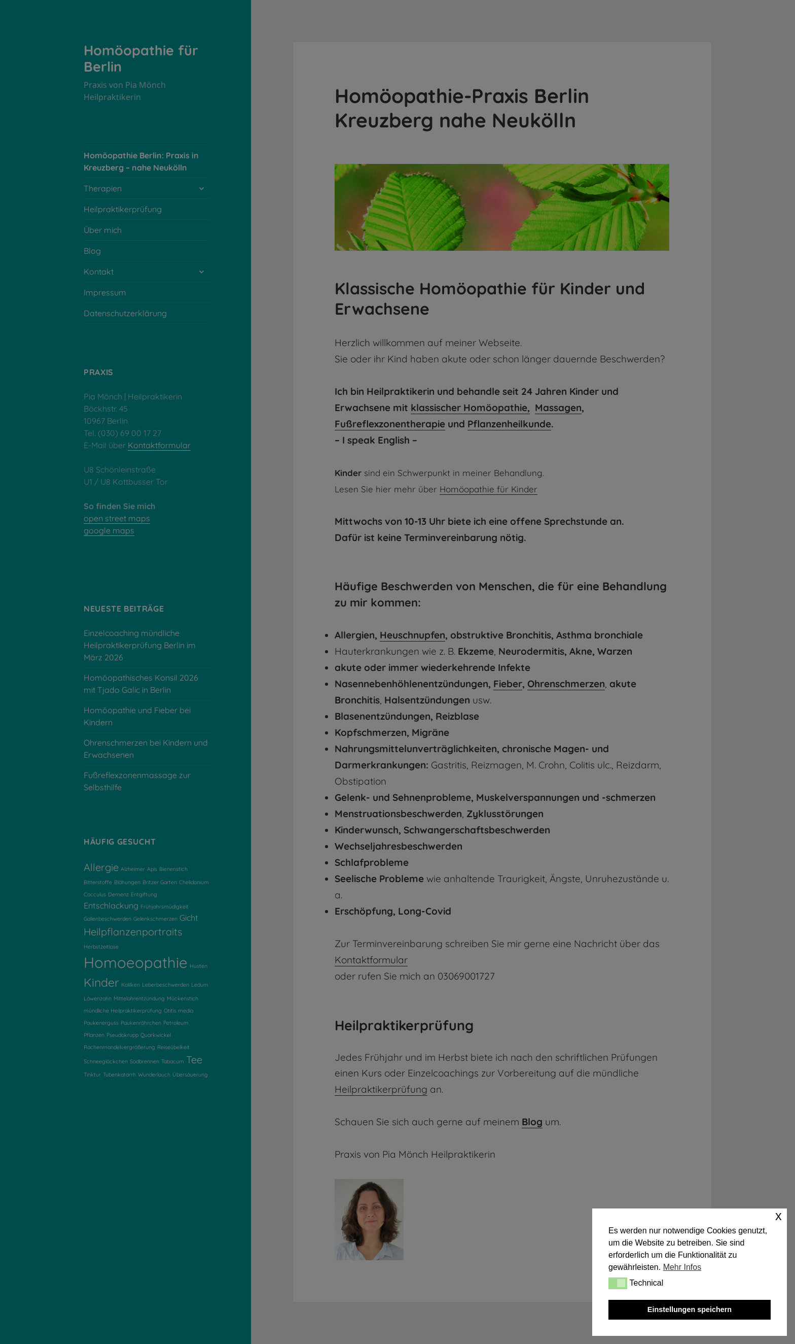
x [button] (778, 1216)
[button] (617, 1283)
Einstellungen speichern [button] (689, 1309)
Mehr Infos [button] (682, 1267)
